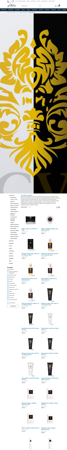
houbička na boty (11, 275)
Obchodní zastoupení (22, 1)
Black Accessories (14, 226)
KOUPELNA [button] (34, 9)
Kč (13, 1)
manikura (10, 279)
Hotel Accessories (14, 236)
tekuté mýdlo (10, 293)
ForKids (12, 222)
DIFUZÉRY (11, 243)
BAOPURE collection (12, 219)
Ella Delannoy (13, 197)
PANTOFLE (10, 9)
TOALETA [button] (41, 9)
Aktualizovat (13, 306)
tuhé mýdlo (10, 297)
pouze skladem (11, 303)
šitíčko (9, 291)
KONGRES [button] (53, 9)
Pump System (13, 232)
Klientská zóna (33, 1)
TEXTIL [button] (23, 9)
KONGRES (11, 258)
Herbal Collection (14, 211)
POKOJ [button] (28, 9)
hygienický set (11, 277)
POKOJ (10, 248)
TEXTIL (10, 246)
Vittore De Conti (13, 199)
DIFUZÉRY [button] (17, 9)
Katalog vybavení (52, 1)
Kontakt (28, 1)
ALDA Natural (13, 228)
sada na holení (11, 283)
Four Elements (13, 217)
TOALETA (11, 253)
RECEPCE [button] (47, 9)
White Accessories (14, 224)
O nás (16, 1)
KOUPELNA (11, 251)
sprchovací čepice (11, 285)
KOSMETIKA (25, 12)
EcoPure (38, 1)
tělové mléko (10, 295)
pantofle (9, 281)
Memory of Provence (12, 214)
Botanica (12, 201)
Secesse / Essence (14, 205)
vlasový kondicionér (12, 299)
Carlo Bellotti (13, 209)
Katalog (20, 12)
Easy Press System (14, 230)
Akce (59, 9)
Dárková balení (13, 238)
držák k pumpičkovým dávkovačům (12, 272)
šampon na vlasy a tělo (12, 289)
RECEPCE (11, 256)
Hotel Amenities (14, 234)
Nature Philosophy (14, 203)
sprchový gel (10, 287)
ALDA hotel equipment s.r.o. (12, 12)
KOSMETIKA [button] (4, 9)
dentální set (10, 269)
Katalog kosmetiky (44, 1)
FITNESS (11, 263)
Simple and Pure (14, 207)
